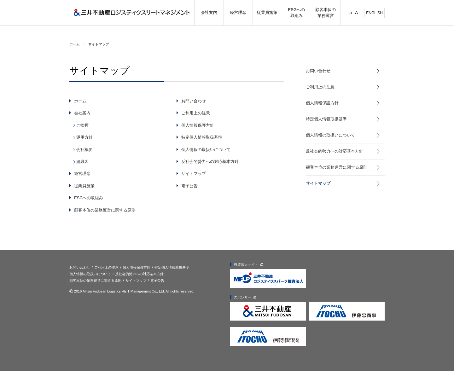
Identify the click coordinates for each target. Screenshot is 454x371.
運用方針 (84, 137)
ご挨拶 (82, 125)
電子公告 (189, 185)
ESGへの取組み (88, 197)
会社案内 (82, 113)
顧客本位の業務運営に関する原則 (105, 210)
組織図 (82, 161)
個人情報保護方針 (197, 125)
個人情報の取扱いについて (205, 149)
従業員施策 (84, 185)
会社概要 (84, 149)
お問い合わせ (193, 101)
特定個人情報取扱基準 (201, 137)
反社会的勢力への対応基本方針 (210, 161)
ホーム (74, 44)
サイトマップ (193, 173)
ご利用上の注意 (195, 113)
